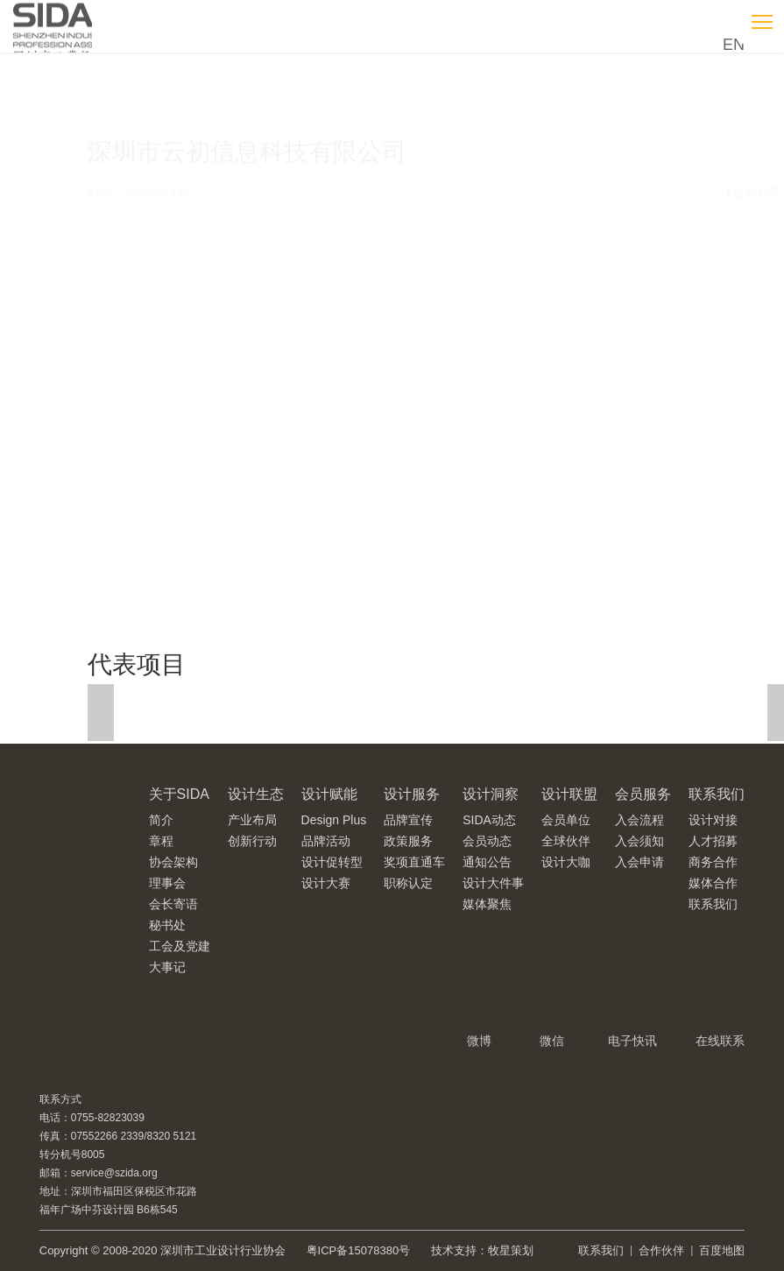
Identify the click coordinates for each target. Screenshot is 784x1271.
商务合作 (713, 862)
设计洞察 (491, 794)
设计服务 (412, 794)
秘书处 (167, 925)
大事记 (167, 967)
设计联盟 (569, 794)
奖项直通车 (414, 862)
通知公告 (487, 862)
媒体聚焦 (487, 904)
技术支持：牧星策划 (482, 1250)
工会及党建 (179, 946)
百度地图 (722, 1250)
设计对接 (713, 820)
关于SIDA (179, 794)
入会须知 (639, 841)
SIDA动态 (489, 820)
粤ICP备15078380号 (359, 1250)
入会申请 (639, 862)
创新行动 (252, 841)
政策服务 (408, 841)
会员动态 (487, 841)
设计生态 (256, 794)
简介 (161, 820)
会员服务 (643, 794)
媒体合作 (713, 883)
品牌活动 (325, 841)
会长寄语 (173, 904)
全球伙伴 (565, 841)
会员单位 (565, 820)
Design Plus (334, 820)
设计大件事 (493, 883)
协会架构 (173, 862)
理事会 (167, 883)
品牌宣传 (408, 820)
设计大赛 (325, 883)
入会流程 (639, 820)
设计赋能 (329, 794)
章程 (161, 841)
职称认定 (408, 883)
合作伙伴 (661, 1250)
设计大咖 (565, 862)
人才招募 (713, 841)
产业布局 (252, 820)
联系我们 (717, 794)
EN (734, 44)
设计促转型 (332, 862)
